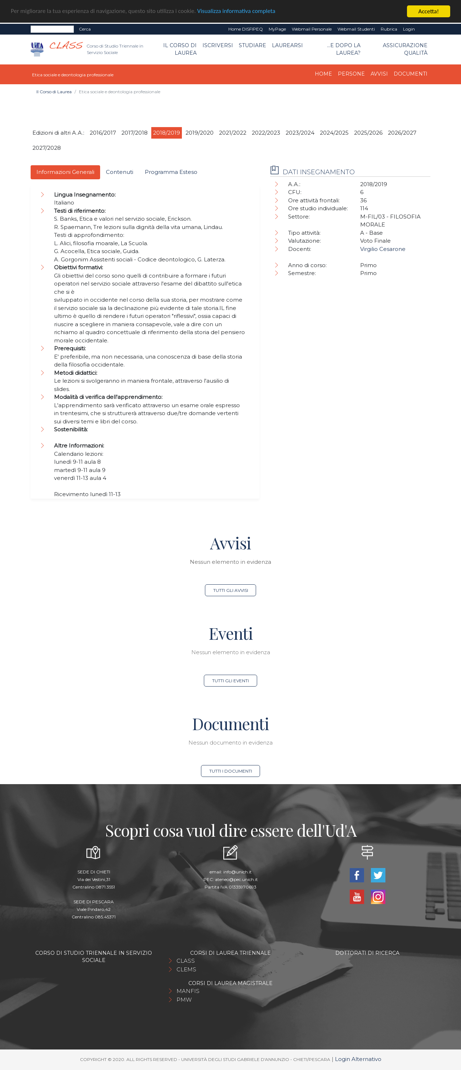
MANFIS (188, 991)
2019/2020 (199, 132)
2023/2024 (300, 132)
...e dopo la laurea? (344, 49)
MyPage (277, 29)
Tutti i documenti (230, 771)
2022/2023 (266, 132)
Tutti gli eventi (230, 680)
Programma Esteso (171, 171)
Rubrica (389, 29)
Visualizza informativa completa (237, 11)
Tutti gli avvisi (230, 590)
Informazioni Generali (65, 171)
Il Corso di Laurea (180, 49)
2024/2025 (334, 132)
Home (323, 74)
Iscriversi (217, 45)
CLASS (185, 960)
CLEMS (186, 969)
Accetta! (429, 11)
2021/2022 (232, 132)
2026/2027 (402, 132)
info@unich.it (237, 872)
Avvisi (379, 74)
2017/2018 (134, 132)
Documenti (411, 74)
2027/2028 (46, 147)
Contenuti (119, 171)
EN (424, 29)
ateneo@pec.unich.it (236, 879)
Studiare (252, 45)
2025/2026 (368, 132)
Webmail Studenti (356, 29)
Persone (351, 74)
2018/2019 (166, 132)
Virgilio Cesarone (383, 249)
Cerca (85, 29)
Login (409, 29)
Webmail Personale (312, 29)
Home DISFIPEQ (245, 29)
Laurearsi (287, 45)
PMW (184, 999)
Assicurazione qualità (405, 49)
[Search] (52, 29)
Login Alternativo (358, 1059)
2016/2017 (103, 132)
